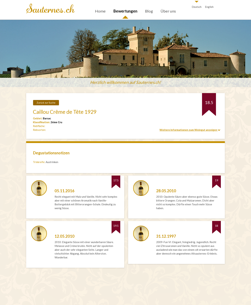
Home (100, 11)
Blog (149, 11)
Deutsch (196, 6)
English (209, 6)
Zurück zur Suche (46, 102)
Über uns (168, 11)
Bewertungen (125, 11)
